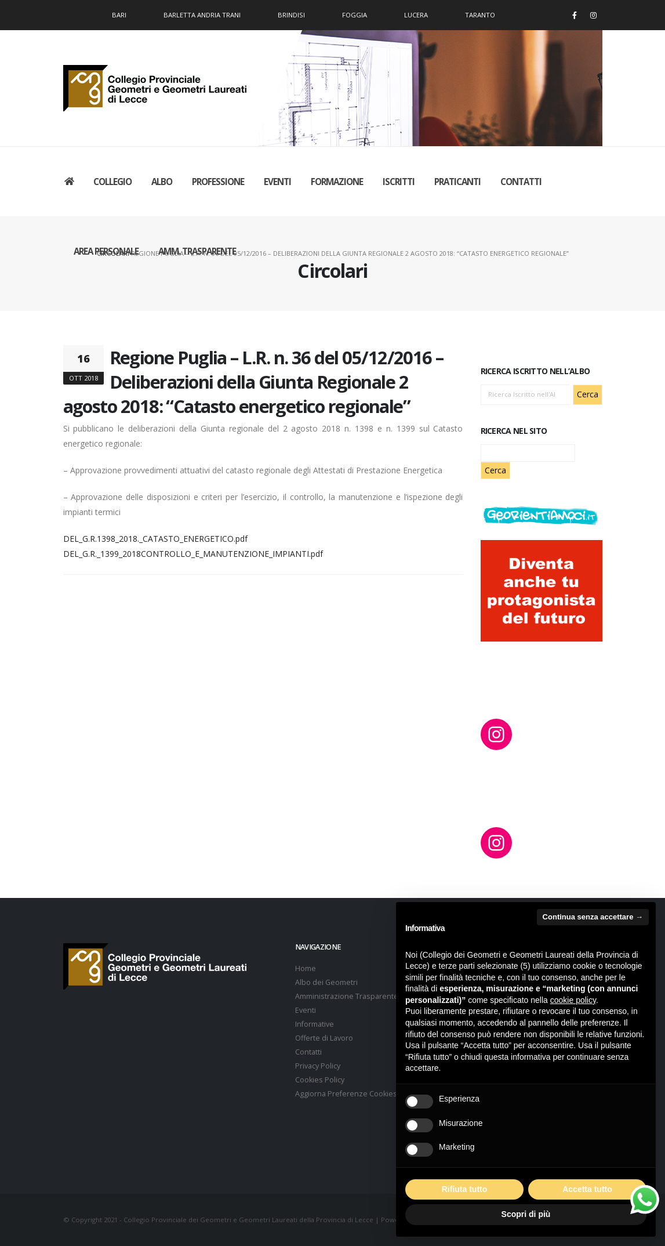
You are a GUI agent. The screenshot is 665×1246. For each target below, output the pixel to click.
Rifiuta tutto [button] (465, 1189)
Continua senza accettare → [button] (593, 916)
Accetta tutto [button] (587, 1189)
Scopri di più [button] (526, 1214)
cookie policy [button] (573, 1000)
